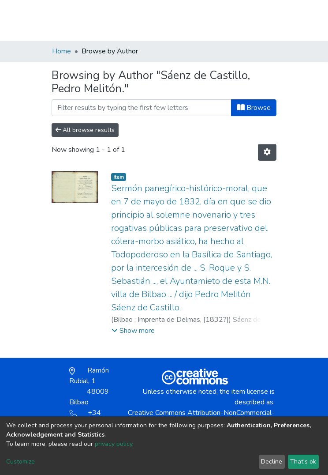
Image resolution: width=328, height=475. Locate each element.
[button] (225, 24)
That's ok (303, 461)
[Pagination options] (267, 152)
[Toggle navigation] (270, 20)
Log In (244, 20)
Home (61, 51)
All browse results (85, 130)
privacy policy (113, 444)
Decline (271, 461)
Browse (254, 108)
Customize (20, 461)
